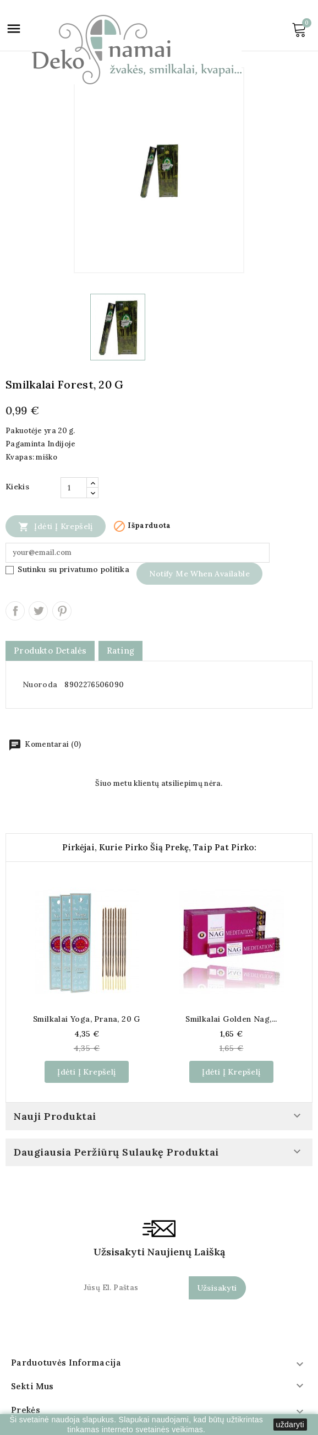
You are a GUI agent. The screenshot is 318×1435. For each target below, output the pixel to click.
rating (120, 650)
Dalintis (15, 611)
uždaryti (290, 1424)
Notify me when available (199, 574)
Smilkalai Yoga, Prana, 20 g (86, 1019)
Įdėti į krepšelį (55, 526)
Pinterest (62, 611)
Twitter (38, 611)
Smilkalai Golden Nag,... (231, 1019)
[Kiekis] (74, 487)
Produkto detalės (50, 650)
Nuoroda (40, 684)
